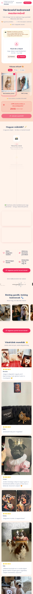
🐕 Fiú (15, 70)
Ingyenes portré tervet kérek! (17, 270)
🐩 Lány (22, 70)
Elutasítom (19, 2)
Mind (10, 70)
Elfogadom (27, 2)
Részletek (6, 4)
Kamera (11, 56)
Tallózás (21, 56)
